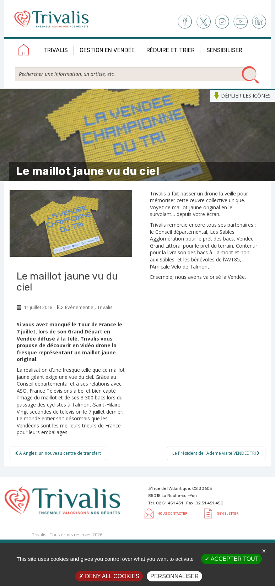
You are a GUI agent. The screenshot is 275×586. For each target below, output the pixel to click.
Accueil (24, 51)
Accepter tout (231, 559)
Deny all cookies (109, 576)
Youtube (240, 22)
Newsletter (227, 513)
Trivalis (55, 50)
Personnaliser (174, 576)
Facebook (184, 22)
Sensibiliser (224, 50)
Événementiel (80, 307)
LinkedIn (259, 22)
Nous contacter (172, 513)
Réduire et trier (170, 50)
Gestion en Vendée (107, 50)
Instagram (222, 22)
